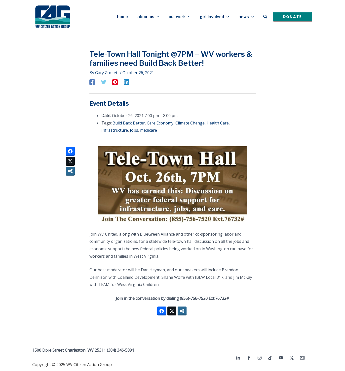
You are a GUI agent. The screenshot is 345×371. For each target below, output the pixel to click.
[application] (161, 17)
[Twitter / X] (291, 358)
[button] (265, 17)
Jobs (134, 130)
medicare (148, 130)
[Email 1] (302, 358)
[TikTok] (270, 358)
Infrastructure (114, 130)
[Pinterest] (115, 82)
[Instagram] (259, 358)
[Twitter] (103, 82)
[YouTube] (281, 358)
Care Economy (160, 123)
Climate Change (190, 123)
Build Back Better (129, 123)
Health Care (218, 123)
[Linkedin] (126, 82)
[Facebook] (92, 82)
